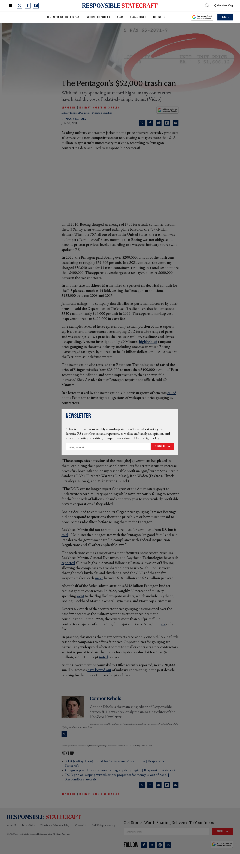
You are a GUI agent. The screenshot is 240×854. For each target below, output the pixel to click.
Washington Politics (98, 17)
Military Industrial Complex (63, 17)
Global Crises (138, 17)
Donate (225, 17)
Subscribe (160, 446)
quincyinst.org (223, 5)
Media (120, 17)
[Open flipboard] (36, 5)
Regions (157, 17)
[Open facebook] (28, 5)
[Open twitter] (19, 5)
